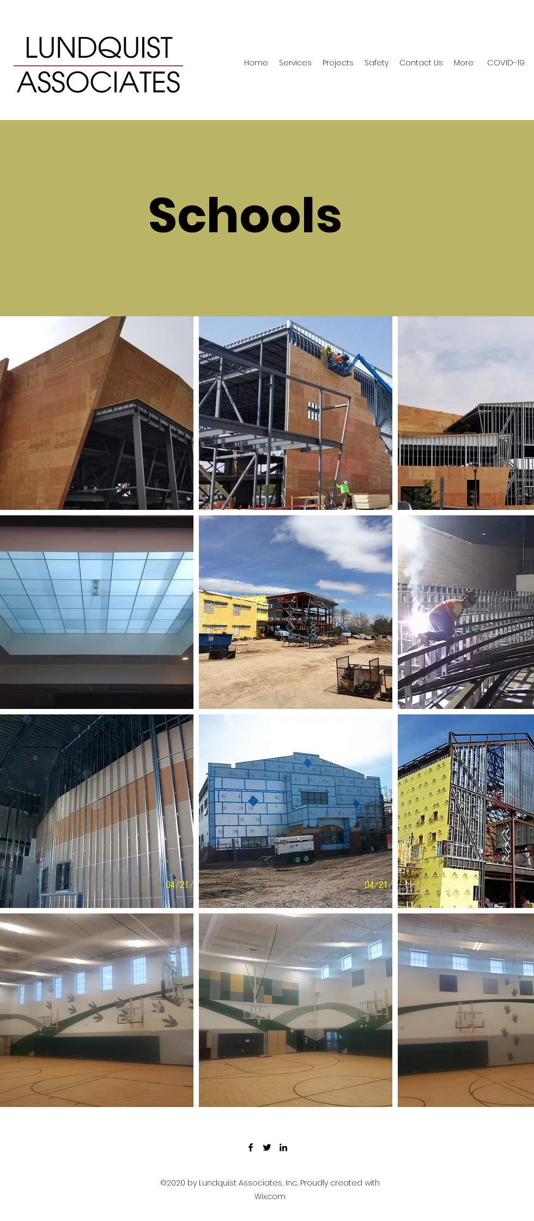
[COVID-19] (506, 62)
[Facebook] (250, 1147)
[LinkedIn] (283, 1147)
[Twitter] (267, 1147)
